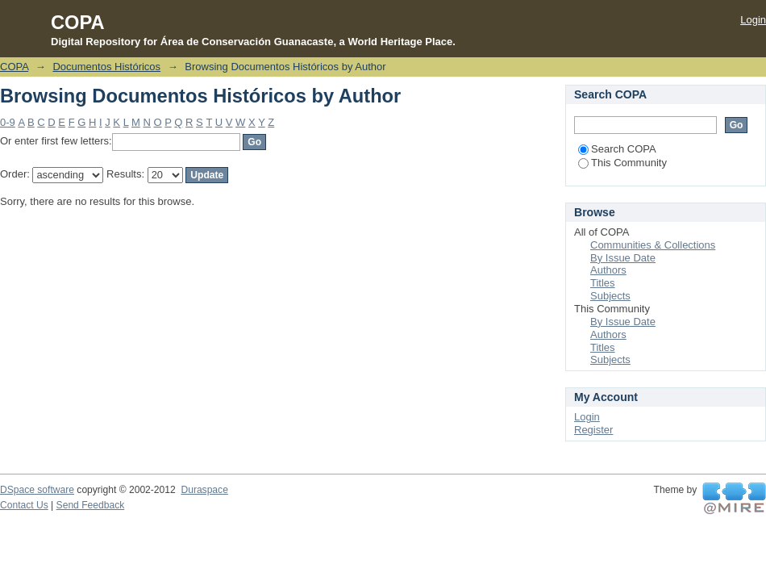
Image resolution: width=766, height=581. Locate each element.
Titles (602, 283)
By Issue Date (623, 258)
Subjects (610, 296)
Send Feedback (90, 505)
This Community (622, 163)
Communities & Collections (652, 245)
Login (753, 20)
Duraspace (204, 489)
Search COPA (617, 149)
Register (593, 430)
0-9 (7, 122)
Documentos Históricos (106, 67)
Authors (608, 270)
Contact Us (24, 505)
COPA (14, 67)
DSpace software (37, 489)
